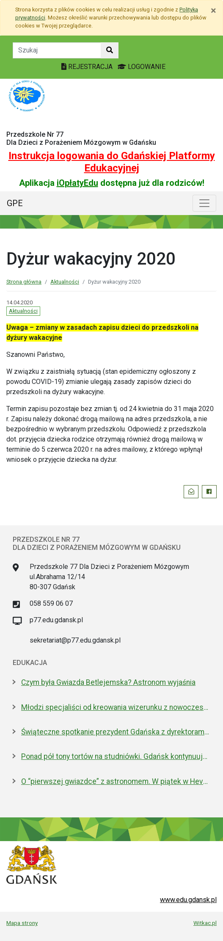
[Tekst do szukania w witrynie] (57, 50)
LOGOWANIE (141, 67)
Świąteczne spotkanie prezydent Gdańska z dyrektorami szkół (115, 732)
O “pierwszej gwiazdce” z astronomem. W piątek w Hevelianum (115, 781)
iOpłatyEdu (77, 183)
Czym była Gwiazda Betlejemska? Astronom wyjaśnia (108, 682)
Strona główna (23, 282)
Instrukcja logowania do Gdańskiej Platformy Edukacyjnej (111, 162)
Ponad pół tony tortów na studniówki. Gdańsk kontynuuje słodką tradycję (115, 756)
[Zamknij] (213, 11)
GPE (15, 203)
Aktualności (64, 282)
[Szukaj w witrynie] (109, 50)
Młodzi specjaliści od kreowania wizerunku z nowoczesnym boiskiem (115, 707)
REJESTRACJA (87, 67)
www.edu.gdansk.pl (188, 900)
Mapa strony (22, 922)
